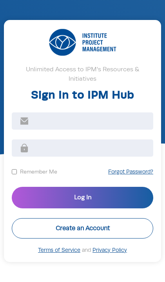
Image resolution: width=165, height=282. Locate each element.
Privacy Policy (109, 250)
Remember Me (38, 171)
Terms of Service (59, 250)
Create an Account (83, 228)
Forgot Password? (130, 171)
